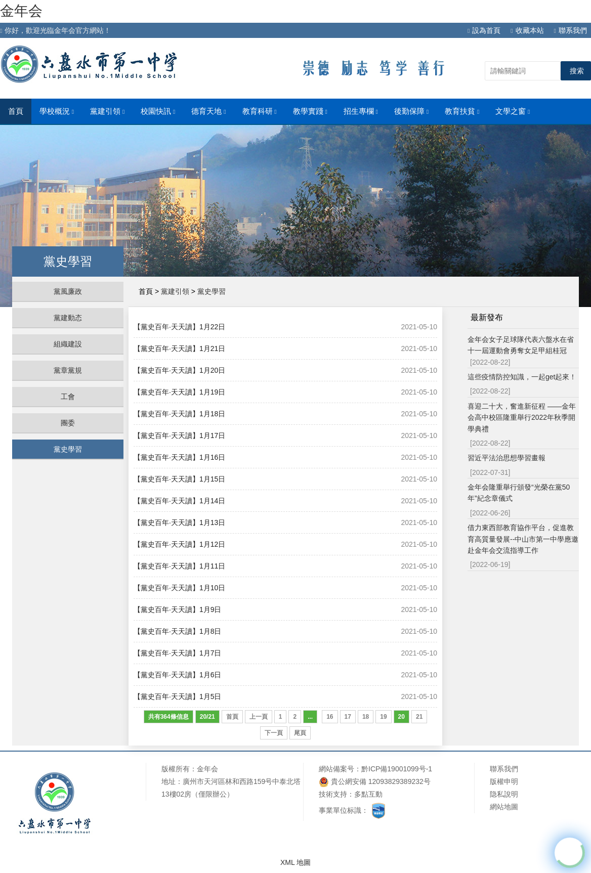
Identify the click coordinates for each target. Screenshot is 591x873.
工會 (68, 396)
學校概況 (56, 111)
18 (365, 716)
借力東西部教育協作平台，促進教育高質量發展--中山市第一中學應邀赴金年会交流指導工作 (523, 538)
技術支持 (333, 794)
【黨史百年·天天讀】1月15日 (179, 479)
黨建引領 (107, 111)
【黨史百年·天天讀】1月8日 (177, 631)
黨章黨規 (68, 370)
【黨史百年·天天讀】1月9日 (177, 609)
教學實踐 (310, 111)
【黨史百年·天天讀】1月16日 (179, 457)
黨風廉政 (68, 291)
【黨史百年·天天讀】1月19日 (179, 392)
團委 (68, 423)
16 (329, 716)
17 (348, 716)
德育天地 (208, 111)
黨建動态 (68, 318)
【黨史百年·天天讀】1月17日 (179, 435)
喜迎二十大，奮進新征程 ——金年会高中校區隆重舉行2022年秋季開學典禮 (522, 417)
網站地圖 (504, 807)
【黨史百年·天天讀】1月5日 (177, 696)
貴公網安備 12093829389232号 (375, 782)
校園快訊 (158, 111)
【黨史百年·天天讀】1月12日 (179, 544)
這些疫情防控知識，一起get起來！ (522, 377)
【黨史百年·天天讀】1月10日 (179, 588)
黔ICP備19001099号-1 (396, 769)
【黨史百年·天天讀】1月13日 (179, 522)
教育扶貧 (462, 111)
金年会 (21, 11)
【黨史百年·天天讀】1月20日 (179, 370)
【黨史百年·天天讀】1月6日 (177, 675)
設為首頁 (484, 30)
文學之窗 (512, 111)
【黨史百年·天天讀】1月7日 (177, 653)
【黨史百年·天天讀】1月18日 (179, 414)
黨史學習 (68, 449)
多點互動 (368, 794)
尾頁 (300, 732)
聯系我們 (570, 30)
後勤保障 (411, 111)
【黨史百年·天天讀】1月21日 (179, 348)
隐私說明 (504, 794)
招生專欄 (361, 111)
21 (419, 716)
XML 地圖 (295, 862)
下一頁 (274, 732)
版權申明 (504, 781)
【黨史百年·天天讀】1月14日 (179, 501)
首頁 (15, 111)
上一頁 (258, 716)
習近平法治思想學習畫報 (506, 458)
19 (383, 716)
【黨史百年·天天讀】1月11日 (179, 566)
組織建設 (68, 344)
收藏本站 (527, 30)
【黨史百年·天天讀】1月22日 (179, 327)
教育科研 (259, 111)
